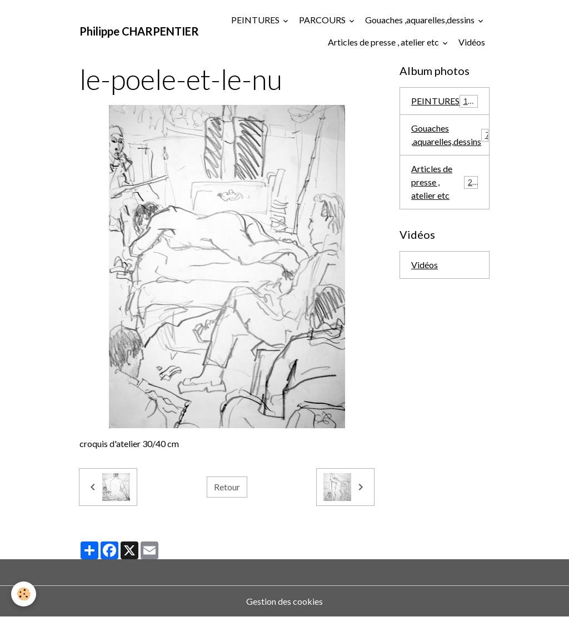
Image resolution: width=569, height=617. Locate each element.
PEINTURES (256, 19)
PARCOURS (323, 19)
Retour (227, 486)
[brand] (139, 31)
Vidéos (471, 42)
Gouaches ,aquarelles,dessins (420, 19)
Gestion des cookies (284, 601)
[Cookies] (23, 593)
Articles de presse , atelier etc (384, 42)
